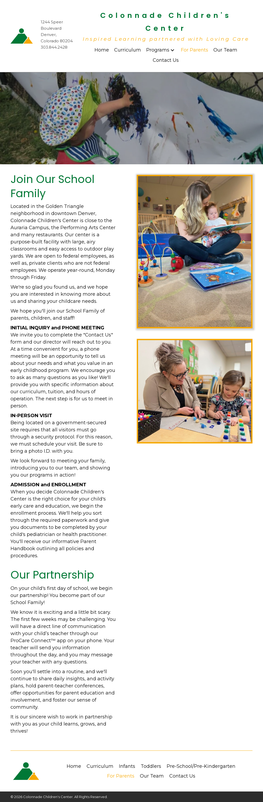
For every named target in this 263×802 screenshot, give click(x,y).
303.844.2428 (54, 47)
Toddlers (151, 766)
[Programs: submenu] (172, 50)
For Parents (120, 776)
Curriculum (100, 766)
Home (74, 766)
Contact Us (182, 776)
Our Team (152, 776)
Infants (127, 766)
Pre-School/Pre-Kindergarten (201, 766)
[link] (102, 50)
